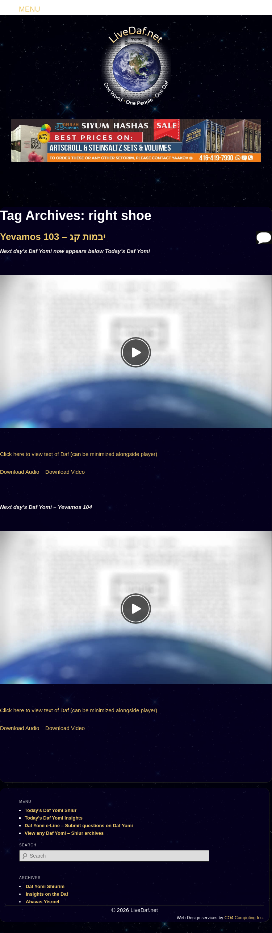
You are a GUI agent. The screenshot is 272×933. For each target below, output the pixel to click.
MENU (29, 9)
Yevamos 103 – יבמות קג (53, 236)
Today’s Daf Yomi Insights (54, 818)
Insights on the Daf (47, 894)
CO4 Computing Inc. (244, 917)
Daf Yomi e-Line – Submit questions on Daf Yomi (79, 825)
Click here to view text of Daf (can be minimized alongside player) (78, 454)
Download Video (65, 472)
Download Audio (19, 472)
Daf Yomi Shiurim (45, 886)
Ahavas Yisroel (42, 901)
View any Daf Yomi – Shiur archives (64, 833)
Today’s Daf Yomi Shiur (50, 810)
